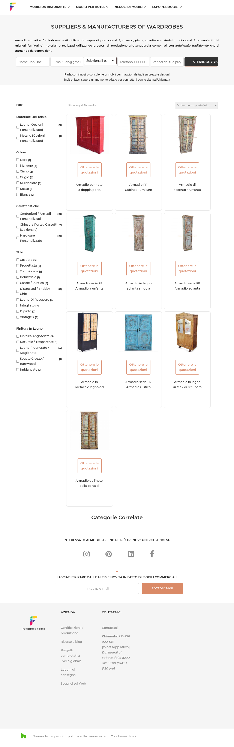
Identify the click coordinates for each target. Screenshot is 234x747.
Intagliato (27, 305)
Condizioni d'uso (123, 736)
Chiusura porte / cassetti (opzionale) (38, 227)
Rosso (24, 189)
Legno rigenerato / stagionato (34, 350)
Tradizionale (29, 271)
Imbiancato (28, 369)
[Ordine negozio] (197, 105)
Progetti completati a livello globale (71, 655)
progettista (28, 265)
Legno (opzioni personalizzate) (31, 127)
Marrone (26, 166)
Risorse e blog (71, 642)
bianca (25, 194)
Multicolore (28, 183)
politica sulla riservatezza (87, 736)
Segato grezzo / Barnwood (32, 361)
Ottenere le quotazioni (89, 169)
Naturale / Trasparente (37, 342)
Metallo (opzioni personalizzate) (32, 138)
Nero (23, 160)
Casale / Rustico (32, 283)
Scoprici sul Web (74, 683)
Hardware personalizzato (31, 238)
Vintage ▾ (27, 317)
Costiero (26, 260)
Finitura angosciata (35, 336)
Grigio (24, 177)
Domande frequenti (48, 736)
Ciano (24, 171)
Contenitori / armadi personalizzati (35, 216)
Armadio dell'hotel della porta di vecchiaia (89, 486)
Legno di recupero (34, 300)
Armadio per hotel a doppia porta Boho (89, 190)
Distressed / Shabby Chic (35, 291)
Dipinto (25, 311)
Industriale (28, 277)
